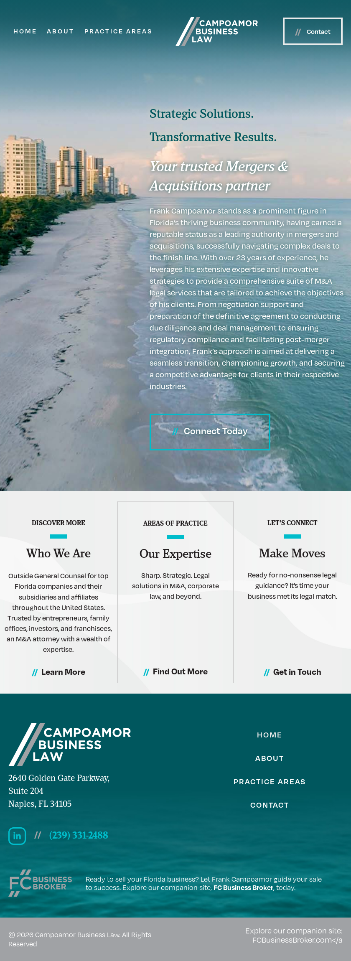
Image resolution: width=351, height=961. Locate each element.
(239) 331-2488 (78, 836)
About (60, 31)
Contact (269, 804)
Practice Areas (118, 31)
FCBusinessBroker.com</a (297, 939)
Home (25, 31)
